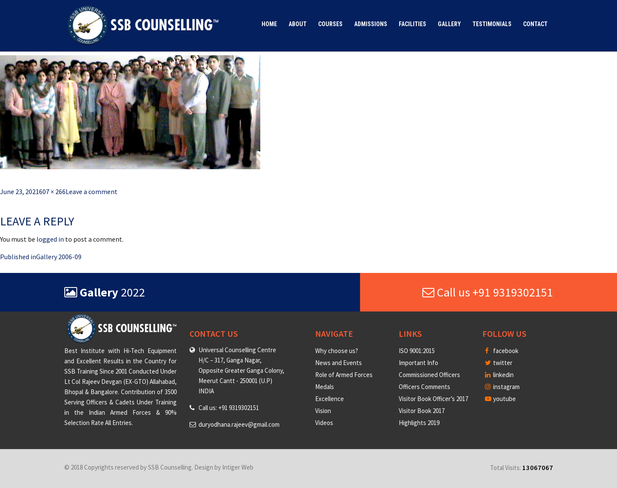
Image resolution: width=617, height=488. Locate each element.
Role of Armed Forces (344, 375)
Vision (323, 411)
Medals (324, 387)
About (298, 24)
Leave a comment (91, 191)
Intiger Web (237, 467)
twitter (498, 363)
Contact (535, 24)
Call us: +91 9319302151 (229, 408)
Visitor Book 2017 (422, 411)
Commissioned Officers (429, 375)
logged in (50, 239)
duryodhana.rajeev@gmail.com (239, 424)
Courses (330, 24)
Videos (324, 423)
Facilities (412, 24)
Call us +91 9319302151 (487, 292)
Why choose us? (336, 351)
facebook (501, 351)
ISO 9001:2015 (417, 351)
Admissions (370, 24)
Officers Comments (424, 387)
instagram (502, 387)
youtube (500, 399)
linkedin (499, 375)
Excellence (329, 399)
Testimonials (492, 24)
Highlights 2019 (419, 423)
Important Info (418, 363)
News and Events (338, 363)
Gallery (449, 24)
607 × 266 (52, 191)
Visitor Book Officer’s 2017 (433, 399)
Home (269, 24)
